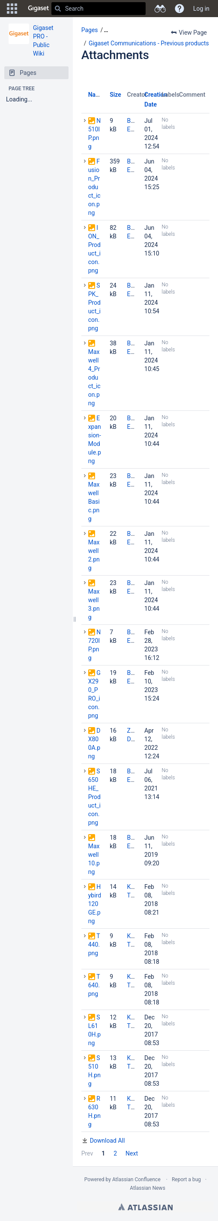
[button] (12, 8)
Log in (201, 8)
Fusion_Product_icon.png (94, 187)
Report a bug (186, 1179)
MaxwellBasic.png (94, 501)
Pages (89, 30)
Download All (107, 1140)
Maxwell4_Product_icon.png (94, 377)
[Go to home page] (38, 8)
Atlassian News (147, 1188)
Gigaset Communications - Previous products (149, 43)
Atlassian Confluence (136, 1179)
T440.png (94, 945)
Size (115, 94)
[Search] (57, 8)
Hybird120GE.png (94, 903)
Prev (87, 1153)
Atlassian (145, 1206)
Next (131, 1153)
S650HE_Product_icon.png (94, 797)
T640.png (94, 985)
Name (96, 94)
